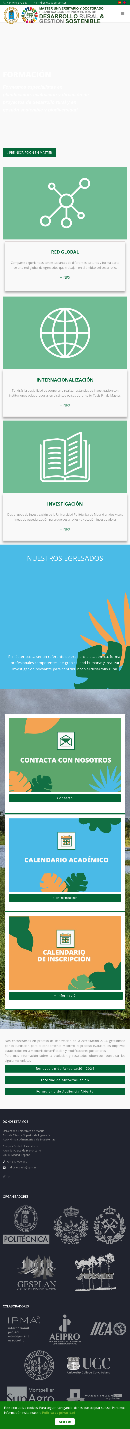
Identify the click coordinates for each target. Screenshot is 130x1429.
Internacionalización (65, 380)
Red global (65, 252)
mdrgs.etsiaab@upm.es (52, 2)
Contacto (65, 798)
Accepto (65, 1421)
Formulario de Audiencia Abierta (65, 1091)
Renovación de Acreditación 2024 (65, 1068)
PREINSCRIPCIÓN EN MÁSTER (29, 152)
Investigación (65, 504)
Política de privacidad (58, 1413)
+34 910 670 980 (17, 2)
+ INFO (65, 277)
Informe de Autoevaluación (65, 1080)
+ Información (65, 898)
